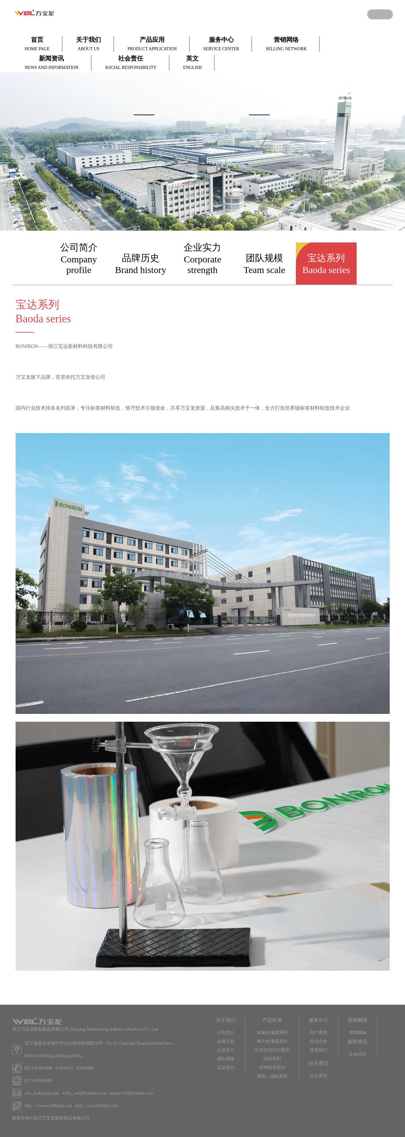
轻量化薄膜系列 (272, 1032)
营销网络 (357, 1032)
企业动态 (357, 1054)
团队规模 (225, 1058)
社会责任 (318, 1075)
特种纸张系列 (272, 1067)
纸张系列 (272, 1058)
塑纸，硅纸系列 (272, 1076)
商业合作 (318, 1041)
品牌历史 (225, 1041)
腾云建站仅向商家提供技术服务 (123, 1118)
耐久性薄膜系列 (272, 1041)
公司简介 (225, 1032)
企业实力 (225, 1050)
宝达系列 (225, 1067)
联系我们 (318, 1050)
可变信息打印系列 (272, 1050)
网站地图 (164, 1118)
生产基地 (318, 1032)
